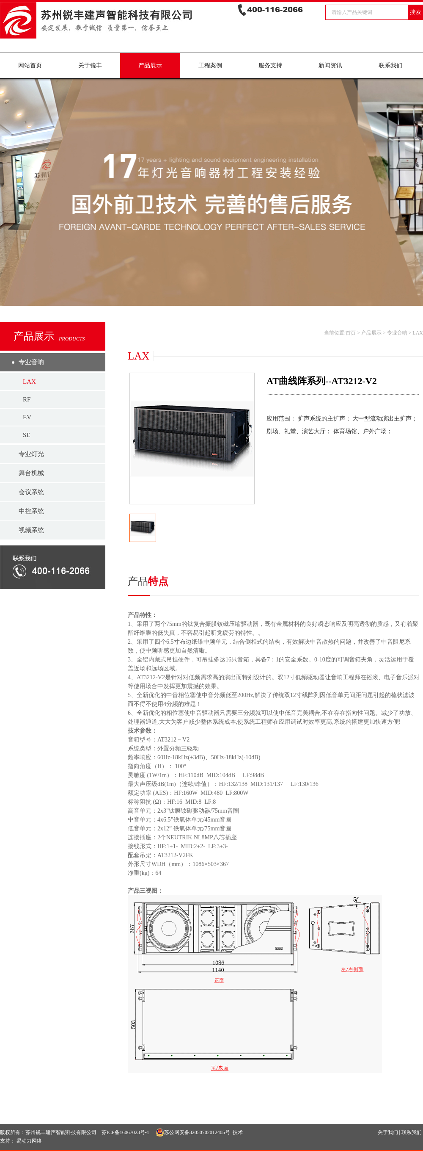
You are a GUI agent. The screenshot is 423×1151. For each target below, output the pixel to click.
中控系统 (31, 511)
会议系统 (31, 492)
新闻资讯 (330, 65)
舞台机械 (31, 473)
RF (26, 399)
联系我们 (390, 65)
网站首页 (30, 65)
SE (26, 435)
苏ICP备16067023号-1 (125, 1132)
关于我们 (388, 1132)
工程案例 (210, 65)
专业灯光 (31, 454)
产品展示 (150, 65)
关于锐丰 (90, 65)
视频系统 (31, 530)
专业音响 (31, 362)
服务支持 (270, 65)
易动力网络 (29, 1141)
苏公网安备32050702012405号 (193, 1132)
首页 (351, 333)
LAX (29, 381)
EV (27, 417)
